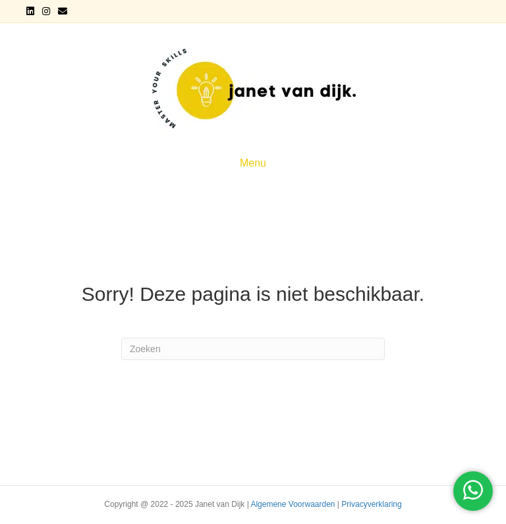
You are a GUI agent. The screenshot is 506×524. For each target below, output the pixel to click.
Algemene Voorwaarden (292, 504)
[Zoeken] (253, 349)
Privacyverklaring (371, 504)
